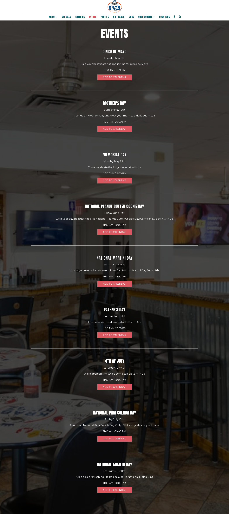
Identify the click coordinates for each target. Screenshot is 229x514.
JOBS (131, 16)
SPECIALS (66, 16)
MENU (53, 16)
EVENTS (92, 16)
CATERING (80, 16)
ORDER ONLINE (146, 16)
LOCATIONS (164, 16)
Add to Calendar (114, 77)
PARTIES (105, 16)
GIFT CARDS (118, 16)
